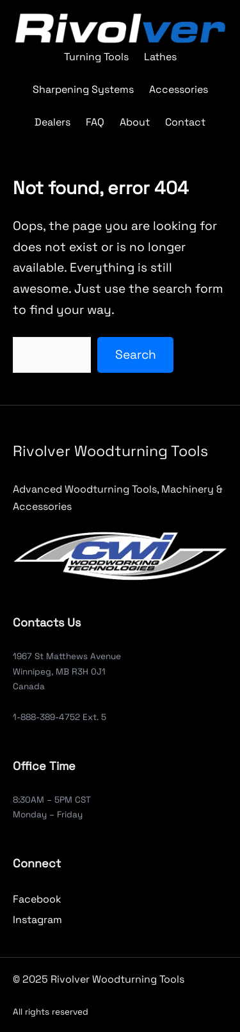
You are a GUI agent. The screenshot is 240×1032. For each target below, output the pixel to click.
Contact (185, 122)
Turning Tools (96, 56)
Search (135, 355)
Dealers (52, 122)
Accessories (178, 89)
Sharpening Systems (83, 89)
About (135, 122)
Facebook (37, 899)
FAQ (95, 122)
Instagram (37, 919)
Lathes (160, 56)
